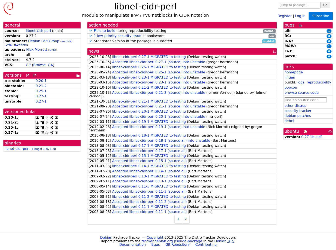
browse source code (302, 93)
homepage (294, 72)
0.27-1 (41, 96)
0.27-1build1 (312, 137)
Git (28, 65)
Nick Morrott (36, 50)
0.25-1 (41, 91)
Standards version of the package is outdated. (182, 41)
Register (285, 16)
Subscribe (320, 16)
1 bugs (36, 148)
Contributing (206, 245)
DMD (9, 44)
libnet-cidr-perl (38, 31)
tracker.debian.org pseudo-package (172, 241)
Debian (106, 237)
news (93, 51)
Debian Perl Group (43, 41)
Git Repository (177, 245)
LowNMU (21, 44)
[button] (91, 31)
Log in (300, 16)
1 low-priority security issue (117, 36)
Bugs (155, 245)
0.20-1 (41, 81)
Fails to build (104, 31)
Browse (39, 65)
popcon (291, 87)
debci (289, 121)
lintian (290, 77)
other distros (295, 106)
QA (50, 65)
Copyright (155, 237)
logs (300, 82)
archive (67, 41)
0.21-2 (41, 86)
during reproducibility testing (182, 31)
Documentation (132, 245)
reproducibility (319, 82)
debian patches (298, 116)
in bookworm (182, 36)
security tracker (298, 111)
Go (325, 5)
